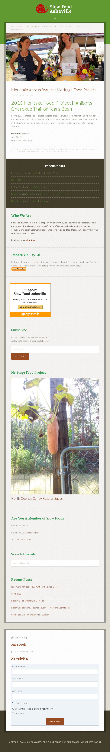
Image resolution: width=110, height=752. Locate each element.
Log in (97, 742)
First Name (17, 678)
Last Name (17, 690)
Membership (32, 532)
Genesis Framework (68, 742)
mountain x (47, 152)
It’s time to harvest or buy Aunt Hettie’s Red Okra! (34, 173)
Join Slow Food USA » (21, 539)
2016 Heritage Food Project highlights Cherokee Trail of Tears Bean (51, 106)
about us (30, 240)
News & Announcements (23, 149)
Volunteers (19, 713)
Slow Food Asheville (55, 7)
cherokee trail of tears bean (72, 149)
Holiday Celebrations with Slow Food (28, 187)
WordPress (87, 742)
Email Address (19, 666)
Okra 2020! (16, 180)
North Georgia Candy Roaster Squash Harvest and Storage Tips (40, 194)
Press (38, 149)
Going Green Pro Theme (41, 742)
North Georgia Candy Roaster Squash (37, 498)
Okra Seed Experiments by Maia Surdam (30, 201)
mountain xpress (62, 152)
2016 (54, 149)
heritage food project (29, 152)
